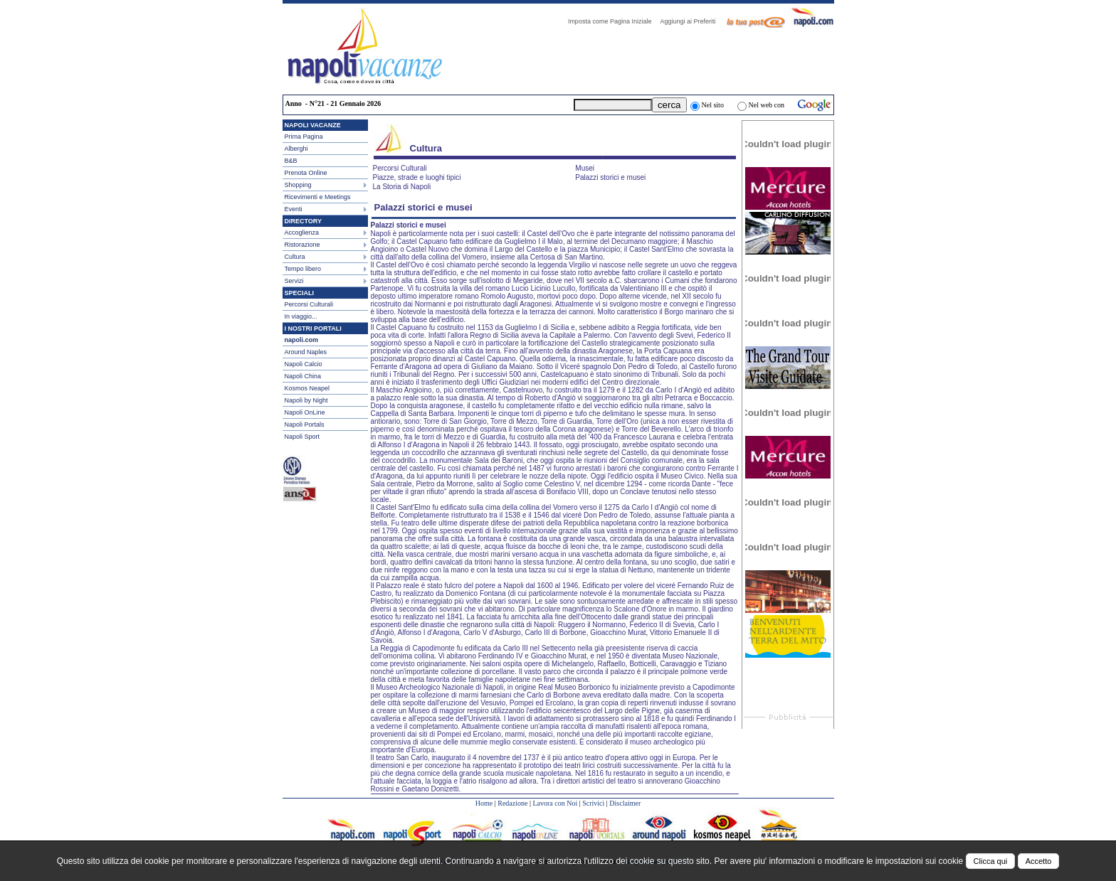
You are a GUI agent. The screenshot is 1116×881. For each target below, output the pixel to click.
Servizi (294, 280)
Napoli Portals (305, 424)
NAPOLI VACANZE (313, 125)
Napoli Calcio (303, 364)
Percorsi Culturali (309, 304)
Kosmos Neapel (307, 388)
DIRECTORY (303, 221)
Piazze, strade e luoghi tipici (417, 177)
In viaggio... (301, 316)
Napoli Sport (302, 436)
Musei (584, 168)
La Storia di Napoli (402, 187)
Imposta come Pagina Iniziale (613, 21)
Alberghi (296, 148)
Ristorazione (302, 244)
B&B (291, 160)
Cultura (295, 256)
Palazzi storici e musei (610, 177)
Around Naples (306, 352)
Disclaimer (625, 803)
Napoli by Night (306, 400)
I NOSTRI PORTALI (313, 328)
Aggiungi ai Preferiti (691, 21)
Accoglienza (302, 232)
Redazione (512, 803)
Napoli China (303, 376)
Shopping (298, 184)
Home (484, 803)
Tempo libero (303, 268)
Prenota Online (306, 172)
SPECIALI (300, 293)
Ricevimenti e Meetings (318, 197)
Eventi (293, 209)
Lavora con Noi (554, 803)
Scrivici (593, 803)
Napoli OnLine (305, 412)
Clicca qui (991, 861)
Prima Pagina (304, 136)
